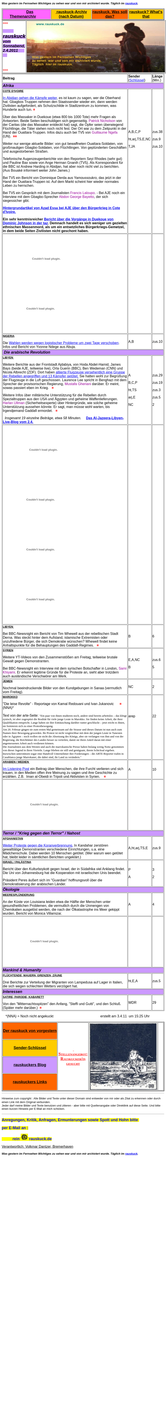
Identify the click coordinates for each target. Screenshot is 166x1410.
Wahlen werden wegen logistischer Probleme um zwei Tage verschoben (64, 343)
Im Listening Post (16, 769)
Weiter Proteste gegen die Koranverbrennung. (38, 845)
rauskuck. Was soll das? (109, 14)
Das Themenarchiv (23, 14)
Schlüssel (137, 80)
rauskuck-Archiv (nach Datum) (71, 14)
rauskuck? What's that (145, 14)
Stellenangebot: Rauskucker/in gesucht (72, 1056)
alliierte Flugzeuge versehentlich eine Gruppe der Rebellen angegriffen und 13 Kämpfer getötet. (64, 374)
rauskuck (131, 3)
